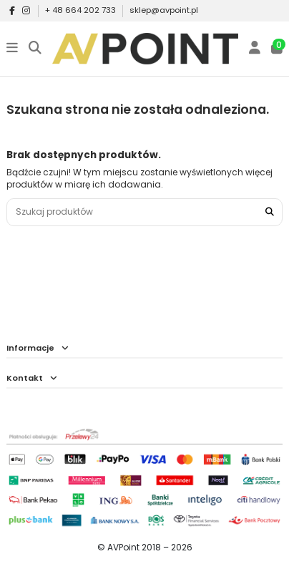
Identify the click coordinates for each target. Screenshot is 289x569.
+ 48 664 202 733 (81, 10)
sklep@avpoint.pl (163, 10)
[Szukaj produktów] (270, 212)
